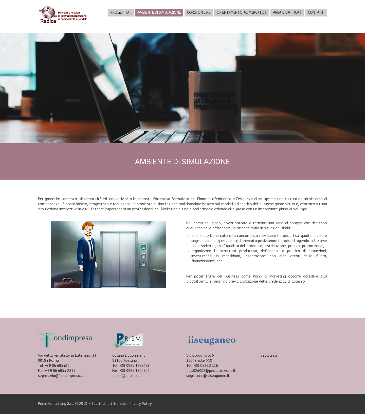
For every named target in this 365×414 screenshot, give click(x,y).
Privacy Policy (141, 404)
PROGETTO (121, 12)
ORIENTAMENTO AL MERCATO (242, 12)
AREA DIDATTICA (287, 12)
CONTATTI (316, 12)
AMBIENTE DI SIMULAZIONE (159, 12)
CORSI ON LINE (198, 12)
